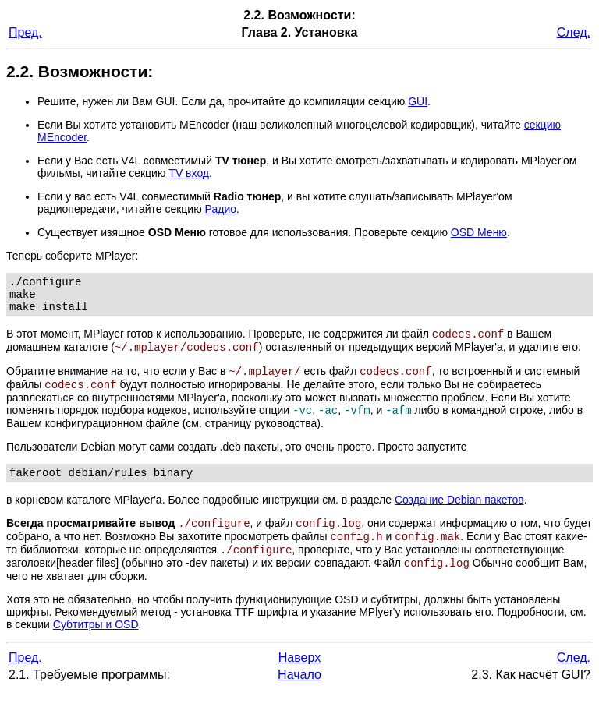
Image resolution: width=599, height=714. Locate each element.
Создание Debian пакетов (459, 517)
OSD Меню (479, 232)
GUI (417, 101)
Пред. (25, 32)
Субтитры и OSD (96, 648)
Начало (299, 698)
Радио (220, 209)
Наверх (299, 680)
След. (573, 32)
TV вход (188, 173)
